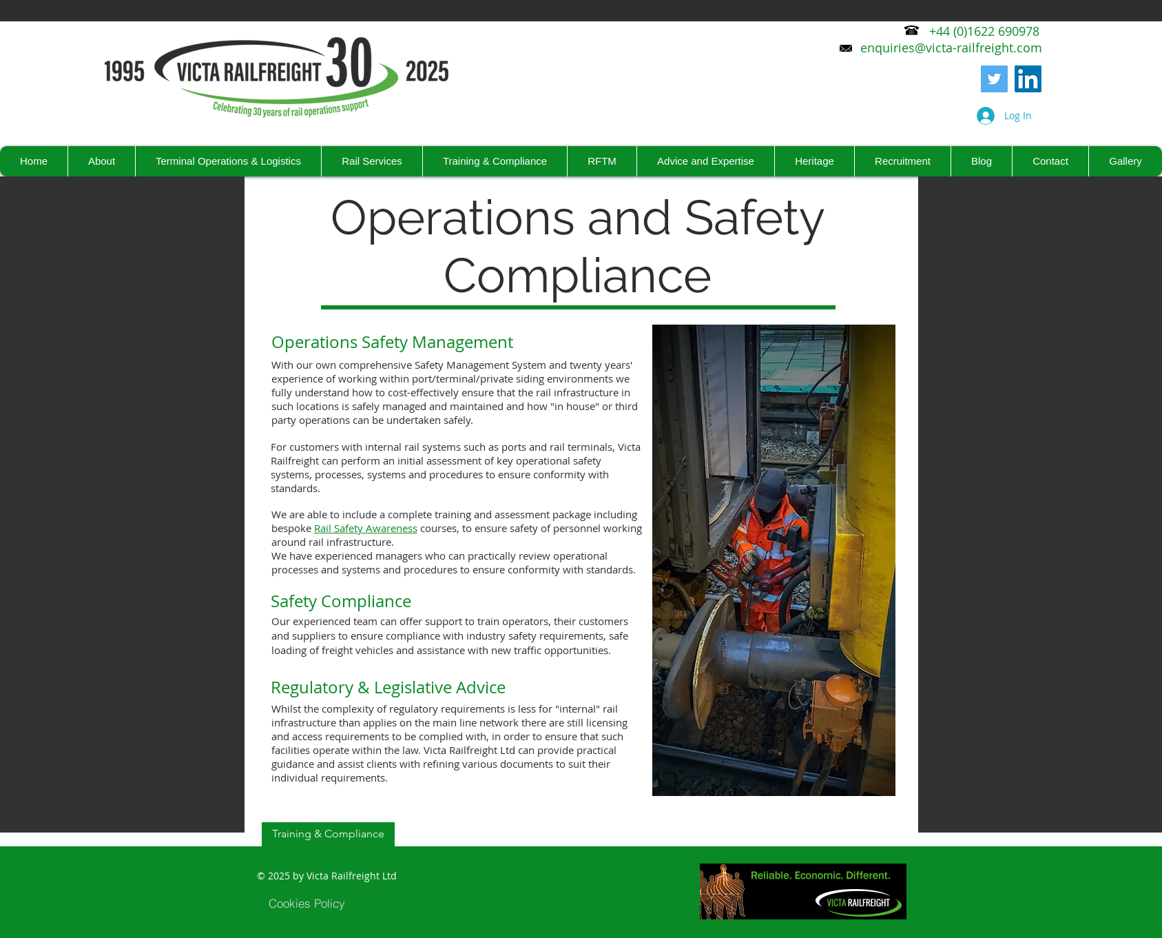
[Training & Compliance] (328, 834)
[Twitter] (994, 78)
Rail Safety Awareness (365, 528)
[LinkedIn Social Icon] (1028, 78)
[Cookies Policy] (307, 903)
